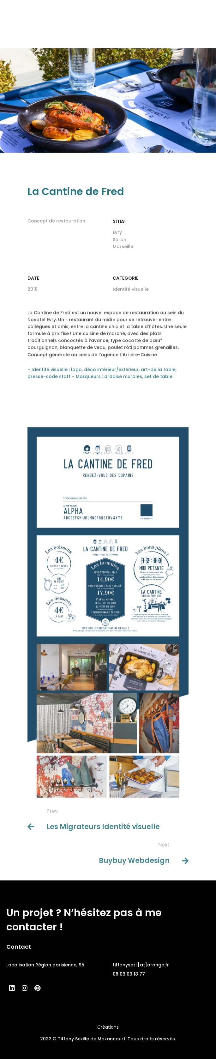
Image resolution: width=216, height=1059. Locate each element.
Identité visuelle (131, 289)
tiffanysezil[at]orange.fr (141, 965)
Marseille (123, 246)
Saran (119, 239)
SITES (119, 221)
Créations (108, 1027)
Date (33, 278)
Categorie (125, 278)
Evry (117, 232)
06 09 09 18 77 (129, 974)
